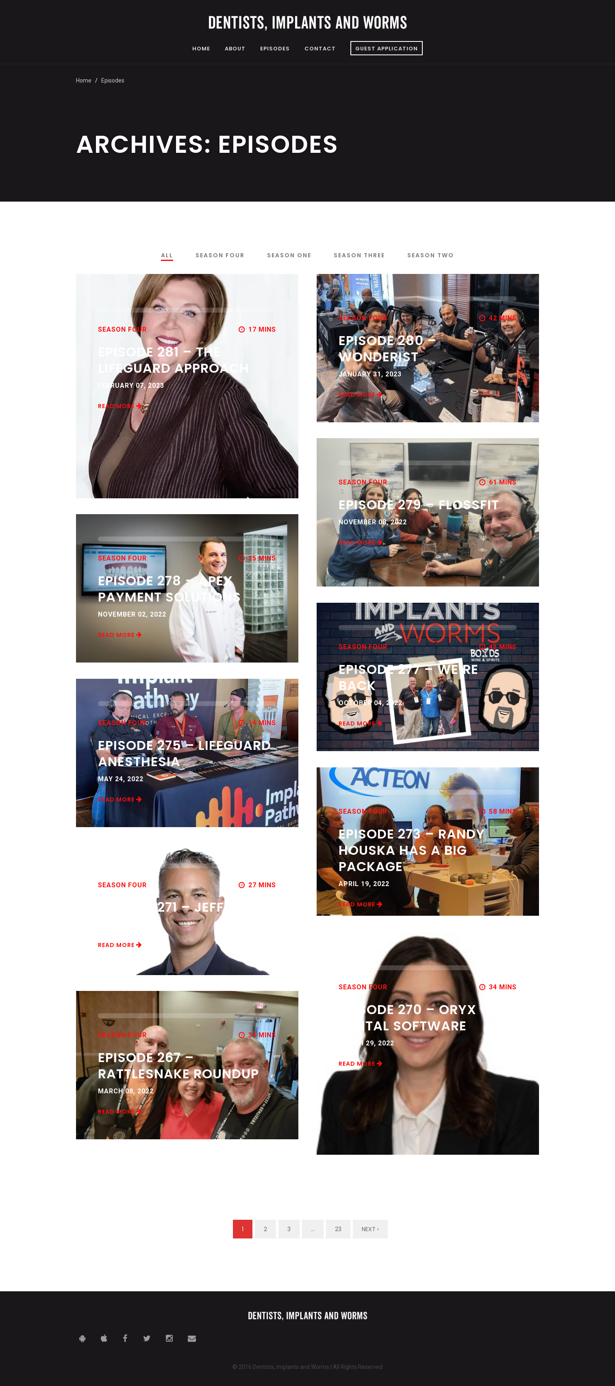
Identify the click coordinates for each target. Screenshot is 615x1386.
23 (338, 1229)
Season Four (220, 255)
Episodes (275, 49)
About (235, 49)
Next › (370, 1229)
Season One (289, 255)
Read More (120, 406)
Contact (320, 49)
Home (201, 49)
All (167, 255)
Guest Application (386, 48)
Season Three (359, 255)
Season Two (430, 255)
